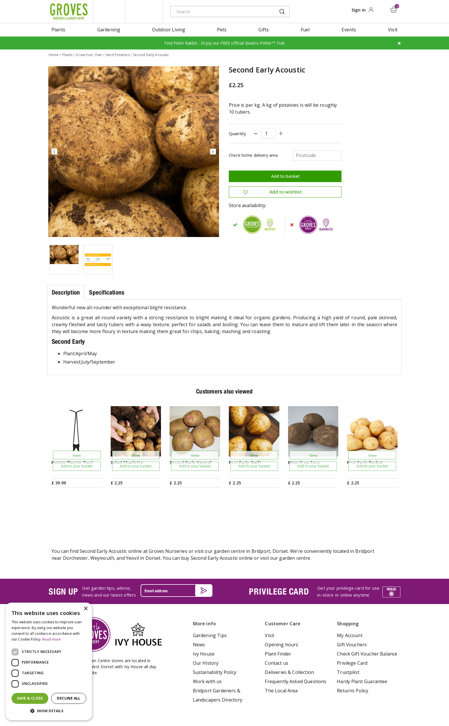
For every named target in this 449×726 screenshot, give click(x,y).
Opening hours (281, 614)
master (384, 705)
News (199, 614)
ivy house (144, 11)
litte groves (109, 11)
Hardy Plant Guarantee (362, 651)
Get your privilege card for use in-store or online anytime (348, 561)
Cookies (265, 704)
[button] (48, 711)
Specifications (106, 292)
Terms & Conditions (210, 704)
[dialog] (49, 661)
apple (346, 705)
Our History (206, 633)
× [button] (85, 609)
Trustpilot (348, 642)
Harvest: (72, 361)
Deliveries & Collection (289, 642)
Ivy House (203, 623)
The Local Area (281, 660)
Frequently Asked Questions (295, 651)
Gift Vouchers (352, 614)
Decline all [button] (68, 698)
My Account (349, 605)
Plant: (69, 353)
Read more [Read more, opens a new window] (51, 639)
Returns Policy (352, 660)
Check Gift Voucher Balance (367, 623)
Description (66, 292)
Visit (269, 605)
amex (333, 705)
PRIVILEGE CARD (279, 561)
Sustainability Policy (214, 642)
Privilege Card (352, 633)
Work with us (207, 651)
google (358, 705)
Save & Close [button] (30, 698)
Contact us (276, 633)
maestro (371, 705)
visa (397, 705)
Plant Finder (278, 623)
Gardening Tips (210, 605)
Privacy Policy (243, 704)
